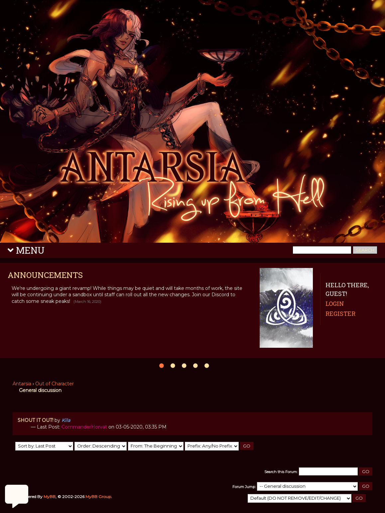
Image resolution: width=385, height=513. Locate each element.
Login (334, 304)
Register (340, 314)
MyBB (50, 496)
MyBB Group (98, 496)
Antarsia (22, 384)
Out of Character (54, 384)
